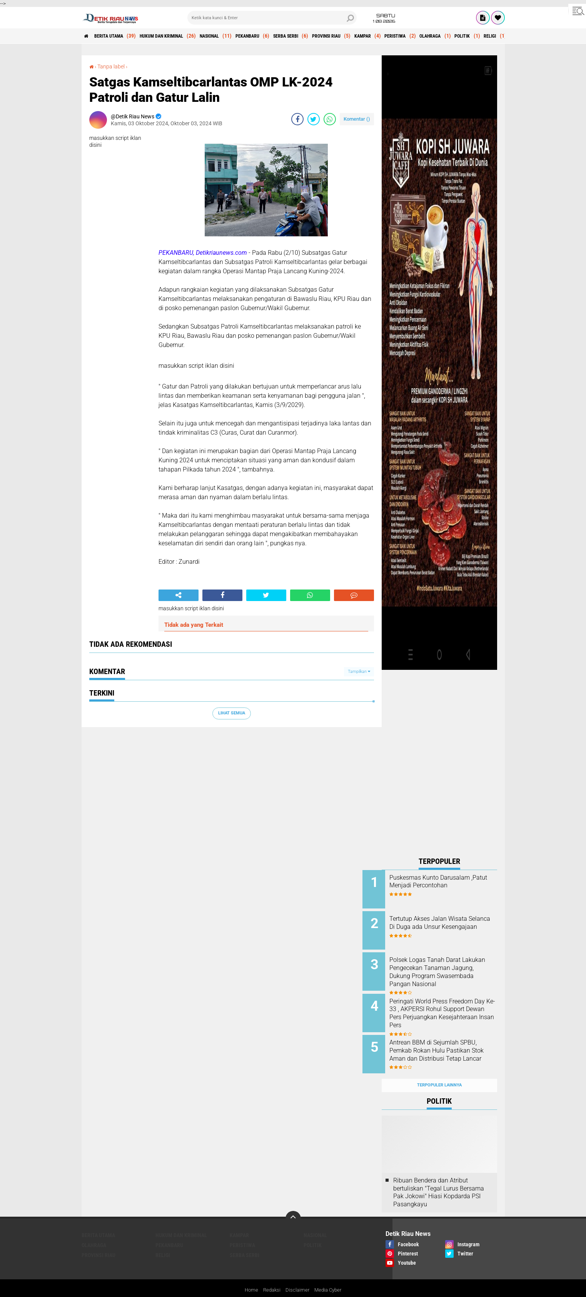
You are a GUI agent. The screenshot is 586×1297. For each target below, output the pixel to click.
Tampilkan (359, 671)
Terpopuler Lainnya (439, 1070)
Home (249, 1275)
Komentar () (357, 119)
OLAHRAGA (496, 36)
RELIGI (162, 1240)
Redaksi (270, 1275)
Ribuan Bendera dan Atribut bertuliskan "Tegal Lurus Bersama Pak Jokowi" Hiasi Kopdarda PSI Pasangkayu (438, 1177)
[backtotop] (293, 1203)
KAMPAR (416, 36)
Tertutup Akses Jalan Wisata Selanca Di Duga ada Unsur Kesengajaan (447, 924)
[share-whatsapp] (330, 119)
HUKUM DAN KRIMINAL (178, 36)
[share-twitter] (313, 119)
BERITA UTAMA (116, 36)
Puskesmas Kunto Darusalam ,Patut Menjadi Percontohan (449, 881)
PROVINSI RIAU (373, 36)
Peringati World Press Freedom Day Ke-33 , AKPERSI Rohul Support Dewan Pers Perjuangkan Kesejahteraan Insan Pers (449, 1010)
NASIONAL (234, 36)
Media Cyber (329, 1275)
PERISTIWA (454, 36)
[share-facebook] (297, 119)
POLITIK (313, 1230)
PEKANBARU (279, 36)
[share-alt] (179, 595)
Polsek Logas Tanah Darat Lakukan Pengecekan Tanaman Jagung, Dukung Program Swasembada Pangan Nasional (445, 971)
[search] (272, 18)
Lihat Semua (231, 713)
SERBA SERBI (324, 36)
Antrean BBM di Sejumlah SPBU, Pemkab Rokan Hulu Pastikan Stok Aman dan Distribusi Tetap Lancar (445, 1044)
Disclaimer (297, 1275)
